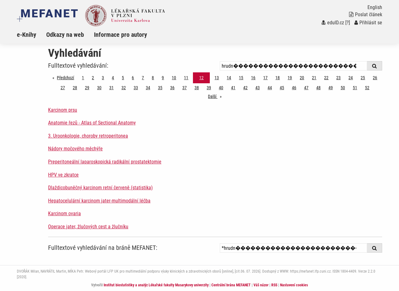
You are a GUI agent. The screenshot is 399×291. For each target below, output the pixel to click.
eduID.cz (333, 23)
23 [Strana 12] (338, 77)
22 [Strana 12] (326, 77)
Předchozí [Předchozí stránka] (67, 77)
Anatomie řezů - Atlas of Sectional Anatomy (92, 123)
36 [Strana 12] (172, 87)
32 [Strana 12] (123, 87)
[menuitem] (31, 34)
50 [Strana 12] (343, 87)
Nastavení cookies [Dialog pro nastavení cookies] (294, 285)
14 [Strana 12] (229, 77)
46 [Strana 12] (294, 87)
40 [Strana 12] (221, 87)
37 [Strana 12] (184, 87)
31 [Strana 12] (111, 87)
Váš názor (261, 285)
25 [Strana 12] (363, 77)
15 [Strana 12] (241, 77)
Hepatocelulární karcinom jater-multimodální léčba (99, 201)
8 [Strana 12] (153, 77)
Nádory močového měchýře (75, 149)
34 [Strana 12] (148, 87)
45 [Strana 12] (282, 87)
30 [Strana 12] (99, 87)
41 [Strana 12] (233, 87)
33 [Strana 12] (136, 87)
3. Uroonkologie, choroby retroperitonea (88, 136)
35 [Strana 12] (160, 87)
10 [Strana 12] (174, 77)
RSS (274, 285)
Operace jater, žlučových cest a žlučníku (88, 227)
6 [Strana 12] (133, 77)
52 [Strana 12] (367, 87)
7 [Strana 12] (143, 77)
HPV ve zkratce (63, 175)
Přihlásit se (368, 23)
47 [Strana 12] (306, 87)
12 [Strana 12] (201, 77)
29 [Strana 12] (87, 87)
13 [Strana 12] (216, 77)
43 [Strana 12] (257, 87)
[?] (347, 23)
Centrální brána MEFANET (231, 285)
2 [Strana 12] (93, 77)
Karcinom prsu (62, 110)
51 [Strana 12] (355, 87)
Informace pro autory (120, 34)
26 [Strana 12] (375, 77)
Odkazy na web (65, 34)
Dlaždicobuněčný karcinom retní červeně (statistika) (100, 188)
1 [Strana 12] (83, 77)
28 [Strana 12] (75, 87)
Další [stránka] (216, 96)
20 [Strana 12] (302, 77)
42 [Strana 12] (245, 87)
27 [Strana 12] (63, 87)
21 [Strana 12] (314, 77)
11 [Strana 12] (186, 77)
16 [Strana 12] (253, 77)
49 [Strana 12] (330, 87)
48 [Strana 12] (318, 87)
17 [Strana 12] (265, 77)
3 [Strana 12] (103, 77)
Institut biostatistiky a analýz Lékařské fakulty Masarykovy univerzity (156, 285)
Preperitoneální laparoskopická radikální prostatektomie (104, 162)
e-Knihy (26, 34)
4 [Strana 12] (113, 77)
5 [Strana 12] (123, 77)
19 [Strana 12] (290, 77)
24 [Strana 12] (350, 77)
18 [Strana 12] (277, 77)
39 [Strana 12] (209, 87)
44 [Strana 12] (270, 87)
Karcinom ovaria (64, 213)
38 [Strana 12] (197, 87)
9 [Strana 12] (163, 77)
